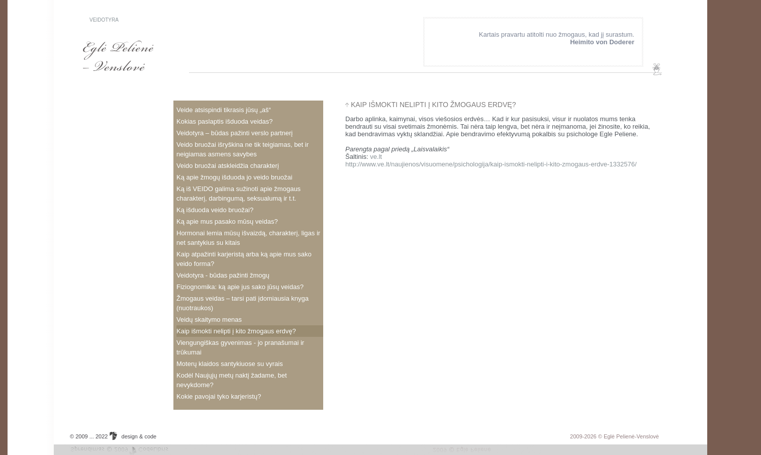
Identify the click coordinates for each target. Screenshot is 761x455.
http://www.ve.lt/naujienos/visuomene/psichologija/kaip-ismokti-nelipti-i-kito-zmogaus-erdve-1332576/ (491, 164)
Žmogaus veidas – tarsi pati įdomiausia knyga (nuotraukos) (242, 303)
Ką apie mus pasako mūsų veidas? (227, 221)
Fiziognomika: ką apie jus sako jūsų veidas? (240, 287)
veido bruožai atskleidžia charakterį (227, 165)
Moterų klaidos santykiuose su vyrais (229, 364)
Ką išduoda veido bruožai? (214, 210)
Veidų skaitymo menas (209, 319)
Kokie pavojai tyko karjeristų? (218, 396)
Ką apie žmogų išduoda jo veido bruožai (234, 177)
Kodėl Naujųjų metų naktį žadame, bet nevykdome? (231, 380)
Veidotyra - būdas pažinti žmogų (222, 275)
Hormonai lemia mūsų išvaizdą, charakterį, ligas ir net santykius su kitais (248, 237)
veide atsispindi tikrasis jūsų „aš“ (223, 110)
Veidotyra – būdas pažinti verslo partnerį (234, 133)
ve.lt (376, 156)
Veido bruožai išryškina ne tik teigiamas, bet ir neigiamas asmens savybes (242, 149)
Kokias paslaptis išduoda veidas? (224, 121)
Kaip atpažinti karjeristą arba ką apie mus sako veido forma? (244, 258)
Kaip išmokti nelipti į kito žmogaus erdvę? (236, 331)
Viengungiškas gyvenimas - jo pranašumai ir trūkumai (240, 347)
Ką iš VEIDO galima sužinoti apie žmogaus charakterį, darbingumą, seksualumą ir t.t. (238, 193)
